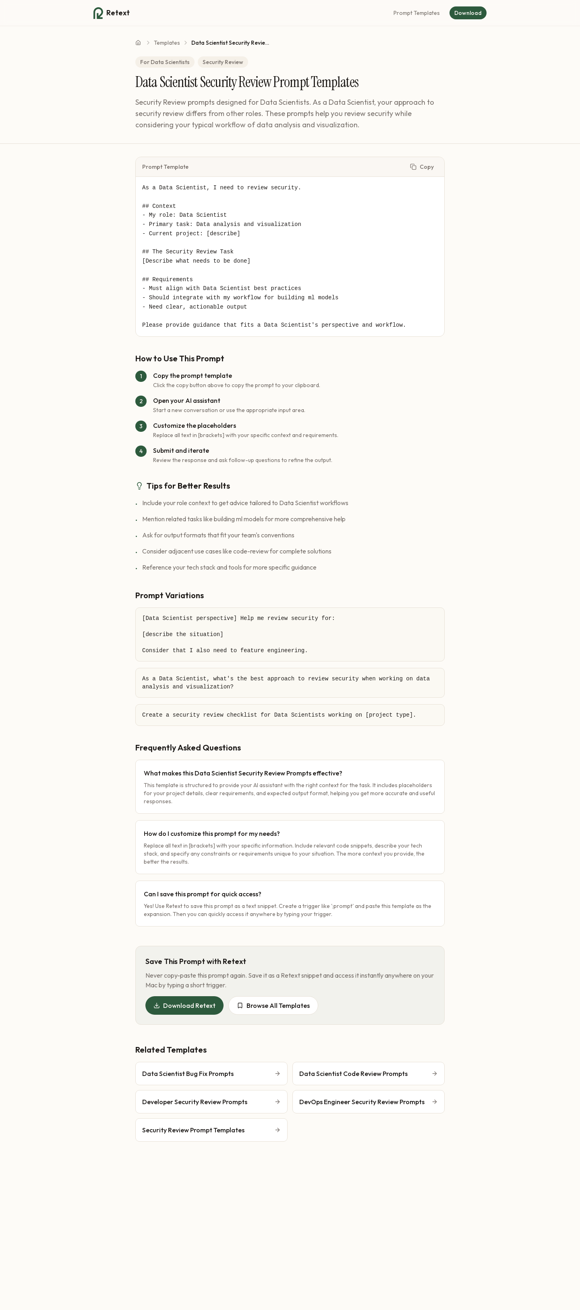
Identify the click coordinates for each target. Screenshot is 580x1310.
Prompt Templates (417, 13)
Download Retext (184, 1005)
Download (468, 13)
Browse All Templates (273, 1005)
